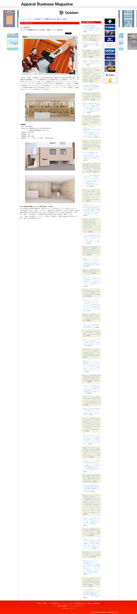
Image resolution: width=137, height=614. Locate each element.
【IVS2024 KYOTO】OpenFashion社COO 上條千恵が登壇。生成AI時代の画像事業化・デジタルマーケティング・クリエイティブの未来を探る (91, 488)
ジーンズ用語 (56, 606)
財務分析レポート (57, 603)
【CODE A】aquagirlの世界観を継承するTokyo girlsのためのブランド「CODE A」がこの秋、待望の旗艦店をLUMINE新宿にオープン (91, 378)
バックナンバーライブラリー (75, 606)
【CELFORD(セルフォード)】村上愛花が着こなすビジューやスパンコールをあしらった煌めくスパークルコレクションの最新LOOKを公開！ (91, 132)
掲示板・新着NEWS (27, 19)
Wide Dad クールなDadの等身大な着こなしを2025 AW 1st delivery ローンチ (91, 326)
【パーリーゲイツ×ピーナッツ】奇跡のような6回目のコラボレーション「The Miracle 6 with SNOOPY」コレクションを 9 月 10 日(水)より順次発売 (91, 352)
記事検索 (63, 606)
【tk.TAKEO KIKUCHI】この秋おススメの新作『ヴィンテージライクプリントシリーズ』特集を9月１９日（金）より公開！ (91, 317)
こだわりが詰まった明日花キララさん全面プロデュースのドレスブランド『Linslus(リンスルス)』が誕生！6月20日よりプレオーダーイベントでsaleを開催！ (91, 520)
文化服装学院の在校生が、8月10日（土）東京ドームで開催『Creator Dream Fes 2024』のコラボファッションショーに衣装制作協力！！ (91, 478)
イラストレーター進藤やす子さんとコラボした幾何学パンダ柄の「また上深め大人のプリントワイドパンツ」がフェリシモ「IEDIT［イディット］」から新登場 (91, 452)
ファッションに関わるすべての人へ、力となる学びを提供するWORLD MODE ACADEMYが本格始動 (91, 592)
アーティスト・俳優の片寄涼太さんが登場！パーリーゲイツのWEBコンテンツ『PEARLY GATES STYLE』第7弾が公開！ (91, 293)
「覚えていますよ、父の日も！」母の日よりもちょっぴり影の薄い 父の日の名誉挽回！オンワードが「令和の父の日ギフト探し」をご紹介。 (91, 543)
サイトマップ (71, 608)
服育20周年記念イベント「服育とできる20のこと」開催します (91, 532)
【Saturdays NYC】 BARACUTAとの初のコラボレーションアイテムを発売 (91, 271)
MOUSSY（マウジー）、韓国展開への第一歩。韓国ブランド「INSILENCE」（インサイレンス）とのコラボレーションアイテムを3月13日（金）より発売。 (91, 75)
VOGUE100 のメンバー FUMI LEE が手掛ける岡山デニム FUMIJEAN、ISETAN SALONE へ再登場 (91, 96)
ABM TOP (40, 603)
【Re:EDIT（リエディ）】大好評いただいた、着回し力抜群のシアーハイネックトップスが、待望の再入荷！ (91, 424)
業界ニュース (47, 603)
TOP (20, 19)
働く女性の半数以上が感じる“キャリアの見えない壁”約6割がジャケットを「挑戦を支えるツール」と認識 (91, 108)
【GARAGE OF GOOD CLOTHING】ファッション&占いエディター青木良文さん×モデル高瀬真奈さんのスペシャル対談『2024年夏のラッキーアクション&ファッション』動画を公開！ (91, 566)
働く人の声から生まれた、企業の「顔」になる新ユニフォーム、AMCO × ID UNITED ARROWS (91, 144)
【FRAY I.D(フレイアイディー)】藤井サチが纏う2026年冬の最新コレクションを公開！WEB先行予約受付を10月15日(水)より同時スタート (91, 209)
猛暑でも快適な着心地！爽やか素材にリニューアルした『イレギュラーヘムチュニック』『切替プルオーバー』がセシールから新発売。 (91, 411)
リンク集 (64, 608)
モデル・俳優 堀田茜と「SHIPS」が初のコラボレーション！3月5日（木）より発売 (91, 119)
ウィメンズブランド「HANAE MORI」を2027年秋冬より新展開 (91, 53)
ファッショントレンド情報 (70, 603)
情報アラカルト (82, 603)
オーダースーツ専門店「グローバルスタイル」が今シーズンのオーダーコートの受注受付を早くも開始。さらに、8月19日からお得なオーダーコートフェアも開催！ (91, 439)
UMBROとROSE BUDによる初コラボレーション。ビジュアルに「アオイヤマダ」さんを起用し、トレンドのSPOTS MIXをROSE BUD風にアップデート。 (91, 465)
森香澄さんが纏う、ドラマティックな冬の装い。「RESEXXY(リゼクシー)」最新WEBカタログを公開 (91, 155)
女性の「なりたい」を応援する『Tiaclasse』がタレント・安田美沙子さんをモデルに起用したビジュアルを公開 (91, 342)
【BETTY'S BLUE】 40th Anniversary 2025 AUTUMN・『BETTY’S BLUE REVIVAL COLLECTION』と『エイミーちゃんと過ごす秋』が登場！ (91, 225)
